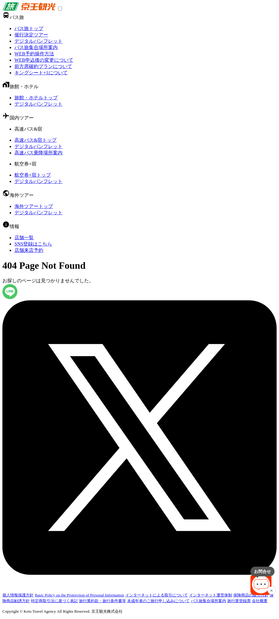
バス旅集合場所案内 (36, 47)
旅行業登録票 (239, 601)
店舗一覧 (24, 237)
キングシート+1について (41, 72)
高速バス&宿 (28, 129)
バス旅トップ (28, 28)
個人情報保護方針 (18, 595)
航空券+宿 (25, 163)
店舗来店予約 (28, 250)
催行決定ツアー (31, 34)
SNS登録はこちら (33, 243)
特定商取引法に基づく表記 (54, 601)
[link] (29, 8)
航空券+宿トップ (32, 175)
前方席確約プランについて (43, 66)
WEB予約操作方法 (34, 53)
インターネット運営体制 (210, 595)
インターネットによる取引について (156, 595)
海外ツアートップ (33, 206)
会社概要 (260, 601)
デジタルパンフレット (38, 41)
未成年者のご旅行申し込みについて (158, 601)
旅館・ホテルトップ (36, 97)
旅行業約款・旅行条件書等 (102, 601)
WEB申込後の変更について (43, 60)
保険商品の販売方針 (250, 595)
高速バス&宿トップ (35, 140)
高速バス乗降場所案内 (38, 152)
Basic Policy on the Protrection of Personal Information (79, 595)
